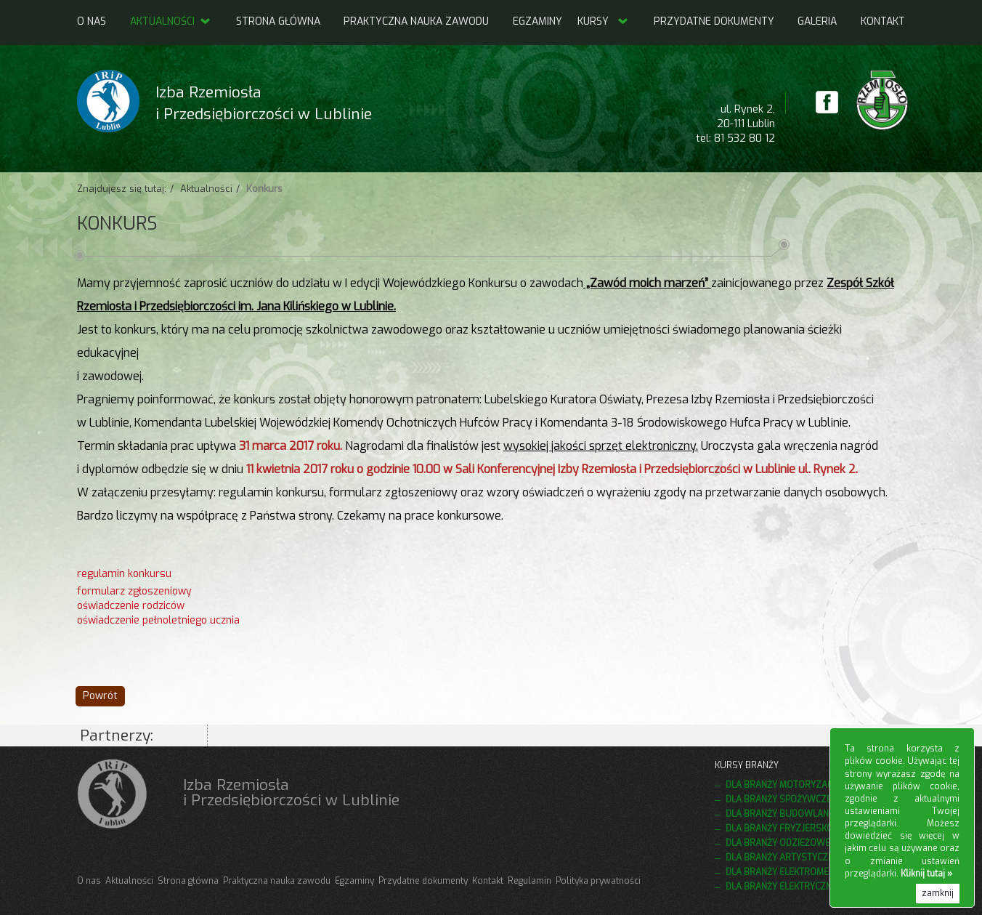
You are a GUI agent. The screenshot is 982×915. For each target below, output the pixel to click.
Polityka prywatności (598, 881)
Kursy (593, 21)
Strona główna (278, 21)
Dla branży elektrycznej (783, 886)
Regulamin (529, 881)
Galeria (817, 21)
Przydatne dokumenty (714, 21)
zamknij (938, 893)
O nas (91, 21)
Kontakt (883, 21)
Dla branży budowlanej (781, 814)
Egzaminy (537, 21)
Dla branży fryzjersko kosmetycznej (813, 828)
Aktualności (171, 21)
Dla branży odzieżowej (780, 843)
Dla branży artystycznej (784, 857)
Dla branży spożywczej (780, 799)
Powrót (100, 696)
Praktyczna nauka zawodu (416, 21)
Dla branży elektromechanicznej (802, 872)
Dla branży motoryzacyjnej (790, 785)
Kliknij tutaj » (926, 873)
